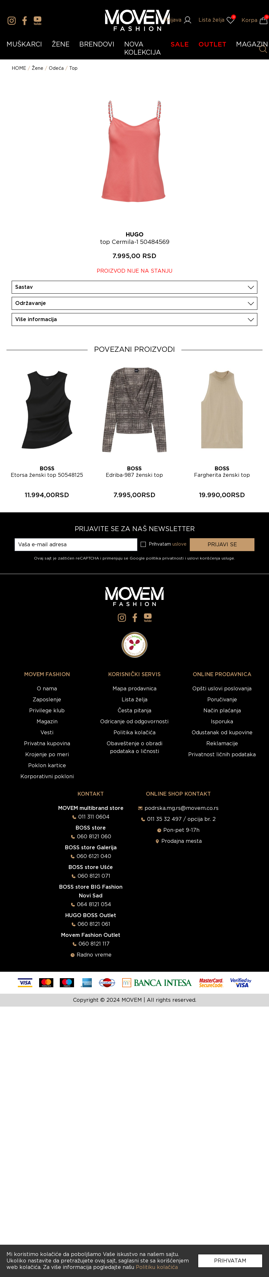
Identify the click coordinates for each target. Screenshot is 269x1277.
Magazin (47, 721)
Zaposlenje (47, 699)
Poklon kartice (47, 765)
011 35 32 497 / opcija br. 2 (181, 819)
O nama (47, 688)
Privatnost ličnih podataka (222, 754)
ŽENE (61, 44)
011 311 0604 (94, 817)
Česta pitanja (134, 710)
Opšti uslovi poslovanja (222, 688)
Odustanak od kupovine (222, 732)
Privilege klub (47, 710)
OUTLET (212, 44)
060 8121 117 (94, 944)
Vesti (46, 732)
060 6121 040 (94, 856)
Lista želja (134, 699)
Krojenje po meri (47, 754)
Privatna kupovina (47, 743)
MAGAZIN (252, 44)
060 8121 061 (94, 924)
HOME (19, 68)
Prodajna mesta (181, 841)
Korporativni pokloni (47, 776)
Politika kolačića (134, 732)
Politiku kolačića (157, 1267)
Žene (37, 68)
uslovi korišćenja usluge (210, 558)
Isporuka (222, 721)
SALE (180, 44)
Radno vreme (94, 955)
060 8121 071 (94, 876)
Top (73, 68)
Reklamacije (222, 743)
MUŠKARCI (24, 44)
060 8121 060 (94, 836)
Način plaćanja (222, 710)
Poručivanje (222, 699)
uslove (179, 544)
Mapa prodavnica (134, 688)
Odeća (56, 68)
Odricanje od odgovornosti (134, 721)
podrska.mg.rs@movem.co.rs (182, 808)
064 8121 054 (94, 904)
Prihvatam (230, 1260)
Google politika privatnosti (157, 558)
